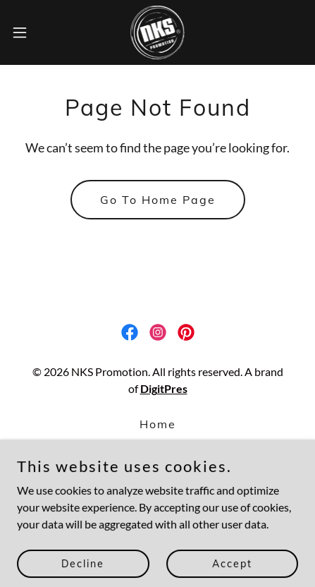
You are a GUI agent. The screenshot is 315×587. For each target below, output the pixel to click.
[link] (157, 32)
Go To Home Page (158, 200)
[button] (28, 32)
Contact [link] (157, 463)
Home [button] (158, 424)
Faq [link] (157, 444)
